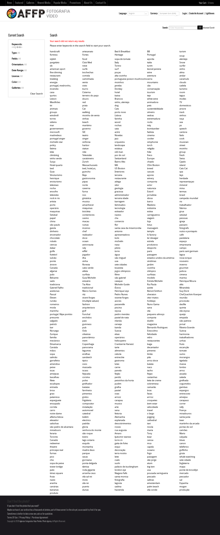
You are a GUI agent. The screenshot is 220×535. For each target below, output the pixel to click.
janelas (118, 86)
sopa (52, 354)
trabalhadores (186, 337)
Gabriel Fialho (57, 288)
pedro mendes (122, 314)
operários (119, 337)
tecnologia (120, 208)
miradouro (55, 430)
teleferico (184, 447)
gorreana (87, 460)
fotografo (184, 228)
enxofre (54, 192)
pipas (85, 182)
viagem (150, 218)
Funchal (86, 314)
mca (149, 443)
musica (86, 202)
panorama (87, 347)
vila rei (85, 483)
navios (118, 215)
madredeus (56, 135)
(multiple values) (90, 301)
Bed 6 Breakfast (122, 52)
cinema (151, 135)
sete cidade (185, 460)
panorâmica (88, 337)
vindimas (151, 261)
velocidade (152, 407)
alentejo (183, 59)
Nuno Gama (153, 304)
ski (51, 66)
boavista (119, 268)
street (182, 145)
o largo (150, 414)
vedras (150, 116)
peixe (52, 367)
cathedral (152, 420)
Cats (117, 109)
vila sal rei (87, 477)
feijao (150, 374)
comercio (119, 221)
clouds (182, 82)
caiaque (119, 281)
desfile (182, 304)
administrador (122, 195)
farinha (118, 119)
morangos (184, 357)
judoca (182, 271)
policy (53, 145)
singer (85, 139)
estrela (150, 241)
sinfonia (86, 142)
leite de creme (154, 381)
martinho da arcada (189, 424)
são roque (87, 433)
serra (149, 79)
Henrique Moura (187, 281)
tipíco (85, 361)
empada (183, 318)
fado (181, 135)
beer (181, 420)
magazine (152, 324)
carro (52, 410)
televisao (54, 185)
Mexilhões (55, 102)
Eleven (53, 298)
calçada (183, 437)
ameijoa (183, 397)
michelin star (56, 142)
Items (211, 3)
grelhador (87, 384)
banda (118, 328)
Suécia (182, 331)
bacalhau (54, 377)
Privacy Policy (24, 517)
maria (150, 430)
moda (53, 308)
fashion (86, 304)
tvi (51, 106)
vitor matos (152, 298)
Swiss (182, 159)
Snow (182, 63)
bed (52, 168)
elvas (117, 334)
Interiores (119, 172)
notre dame (56, 414)
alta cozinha (121, 76)
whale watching (187, 457)
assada (182, 374)
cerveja (118, 324)
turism (182, 52)
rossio (118, 427)
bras (149, 390)
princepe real (56, 450)
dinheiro (54, 231)
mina (182, 188)
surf (117, 69)
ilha (84, 258)
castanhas (152, 377)
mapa (182, 467)
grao (52, 394)
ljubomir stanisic (123, 437)
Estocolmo (152, 331)
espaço (183, 241)
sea (181, 122)
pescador (184, 477)
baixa (117, 96)
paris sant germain (188, 251)
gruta (182, 453)
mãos (53, 351)
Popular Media (60, 3)
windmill (54, 116)
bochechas (87, 72)
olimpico (151, 271)
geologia (119, 188)
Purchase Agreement (40, 517)
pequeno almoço (156, 314)
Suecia (118, 331)
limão (150, 354)
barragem (120, 202)
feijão (117, 374)
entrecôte (119, 357)
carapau (119, 400)
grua (181, 212)
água (117, 255)
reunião (183, 298)
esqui (117, 447)
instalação (87, 407)
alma (181, 72)
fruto (181, 344)
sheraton (151, 294)
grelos (85, 397)
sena (117, 410)
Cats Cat (183, 168)
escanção (184, 347)
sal (180, 480)
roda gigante (88, 470)
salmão (53, 357)
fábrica (182, 208)
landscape (120, 145)
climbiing (54, 155)
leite (117, 457)
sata (117, 129)
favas (149, 394)
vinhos (182, 116)
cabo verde (88, 268)
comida (86, 76)
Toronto (54, 437)
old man (119, 152)
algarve (53, 271)
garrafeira (55, 361)
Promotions (75, 3)
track (181, 112)
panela (118, 371)
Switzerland (120, 159)
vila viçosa (184, 311)
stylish (53, 59)
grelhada (183, 381)
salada (182, 377)
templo (150, 231)
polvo (85, 381)
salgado (54, 321)
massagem (152, 228)
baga (149, 344)
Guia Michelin (89, 278)
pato (52, 470)
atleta (85, 271)
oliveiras (86, 334)
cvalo (117, 460)
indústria (151, 208)
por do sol (120, 155)
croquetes (152, 400)
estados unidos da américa (160, 258)
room (182, 92)
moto (85, 480)
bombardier (153, 129)
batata (150, 364)
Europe (151, 159)
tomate (183, 351)
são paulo (55, 225)
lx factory (151, 235)
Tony (149, 433)
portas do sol (186, 427)
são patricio (185, 321)
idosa (150, 198)
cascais (150, 172)
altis (181, 285)
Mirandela (184, 288)
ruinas (85, 225)
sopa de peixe (57, 463)
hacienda (119, 490)
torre (117, 251)
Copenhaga (88, 344)
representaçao (186, 182)
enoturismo (56, 182)
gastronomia (88, 178)
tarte (117, 347)
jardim (150, 265)
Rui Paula (151, 285)
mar (52, 125)
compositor (88, 404)
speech (183, 129)
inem (84, 341)
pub (84, 328)
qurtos (53, 96)
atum (149, 463)
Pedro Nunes (121, 294)
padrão (86, 424)
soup (182, 56)
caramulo (184, 79)
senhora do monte (91, 430)
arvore (182, 109)
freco (149, 155)
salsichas (54, 424)
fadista (150, 132)
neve (84, 66)
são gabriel (120, 278)
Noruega (54, 331)
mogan (183, 487)
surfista (86, 275)
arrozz (118, 397)
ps (180, 125)
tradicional (87, 288)
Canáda (54, 347)
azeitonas (54, 291)
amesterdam (153, 483)
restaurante (120, 178)
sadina (118, 487)
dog (117, 106)
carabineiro (88, 159)
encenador (55, 235)
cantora (183, 132)
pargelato (54, 63)
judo (52, 275)
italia (149, 63)
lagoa (182, 255)
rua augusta (121, 430)
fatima (53, 149)
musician (184, 142)
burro (85, 89)
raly (84, 248)
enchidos (87, 318)
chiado (150, 162)
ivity (149, 125)
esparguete (55, 400)
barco (150, 202)
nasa (117, 245)
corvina (86, 377)
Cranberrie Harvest (124, 344)
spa (181, 172)
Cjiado (182, 162)
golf (84, 311)
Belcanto (54, 278)
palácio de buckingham (126, 467)
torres (53, 119)
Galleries (30, 3)
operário (54, 208)
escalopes (55, 384)
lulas (117, 364)
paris (149, 251)
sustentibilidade (155, 109)
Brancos (119, 99)
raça (181, 119)
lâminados (120, 205)
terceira (118, 175)
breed (150, 168)
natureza (151, 188)
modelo (151, 278)
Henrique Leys (122, 291)
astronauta (87, 245)
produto (54, 493)
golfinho (183, 450)
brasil (182, 195)
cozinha (151, 268)
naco (149, 367)
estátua (118, 149)
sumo (182, 354)
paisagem (152, 255)
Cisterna (86, 92)
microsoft (54, 132)
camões (183, 430)
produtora (152, 245)
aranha (53, 483)
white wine (152, 99)
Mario (182, 433)
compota (151, 318)
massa (182, 364)
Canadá (54, 440)
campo (182, 248)
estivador (119, 212)
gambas (183, 387)
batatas (86, 387)
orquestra (120, 142)
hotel (117, 92)
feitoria (118, 414)
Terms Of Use (12, 517)
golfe (52, 251)
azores (118, 301)
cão (149, 86)
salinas (150, 480)
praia (84, 106)
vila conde (152, 490)
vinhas (85, 119)
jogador (86, 255)
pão (149, 357)
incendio (54, 89)
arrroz (150, 397)
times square (56, 473)
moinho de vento (91, 116)
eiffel (84, 251)
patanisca (54, 397)
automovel (87, 410)
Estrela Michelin (155, 281)
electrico (86, 420)
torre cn (119, 440)
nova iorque (185, 258)
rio (180, 202)
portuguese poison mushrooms (131, 79)
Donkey (118, 89)
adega (118, 182)
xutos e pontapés (188, 231)
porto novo (120, 112)
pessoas (183, 218)
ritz (83, 294)
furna (85, 192)
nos (84, 195)
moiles (182, 99)
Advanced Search (208, 28)
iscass (85, 371)
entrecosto (184, 394)
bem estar (152, 404)
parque (86, 453)
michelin (119, 241)
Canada (54, 268)
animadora (152, 102)
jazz (116, 139)
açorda (150, 59)
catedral (86, 414)
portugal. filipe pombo (61, 314)
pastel (118, 390)
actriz (117, 132)
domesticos (185, 106)
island (182, 165)
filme (117, 275)
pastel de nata (122, 318)
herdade (183, 178)
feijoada (86, 374)
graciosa (119, 192)
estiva (150, 212)
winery (150, 178)
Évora (118, 288)
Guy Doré (184, 291)
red (84, 102)
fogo (149, 453)
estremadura (153, 119)
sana (149, 308)
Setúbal (53, 215)
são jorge (151, 460)
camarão (151, 387)
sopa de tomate (122, 59)
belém (85, 417)
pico (52, 457)
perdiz (118, 377)
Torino (118, 66)
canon (182, 443)
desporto (151, 248)
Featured (19, 3)
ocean (85, 241)
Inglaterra (184, 463)
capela (150, 447)
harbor (85, 145)
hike (149, 152)
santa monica (121, 477)
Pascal (53, 294)
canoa (150, 440)
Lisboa (118, 116)
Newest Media (43, 3)
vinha (85, 261)
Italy (117, 63)
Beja (84, 175)
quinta (182, 308)
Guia (52, 172)
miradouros (185, 414)
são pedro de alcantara (61, 427)
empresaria (185, 245)
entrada (54, 387)
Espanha (183, 483)
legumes (86, 351)
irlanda (118, 321)
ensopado (55, 404)
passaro (183, 225)
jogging (151, 417)
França (182, 410)
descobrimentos (123, 424)
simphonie (152, 142)
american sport (57, 69)
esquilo (86, 443)
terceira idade (121, 198)
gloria (85, 427)
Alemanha (120, 417)
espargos (184, 390)
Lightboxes (210, 13)
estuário (86, 281)
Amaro (118, 433)
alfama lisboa (56, 417)
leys (181, 175)
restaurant (55, 76)
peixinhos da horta (124, 381)
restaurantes (153, 341)
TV (180, 102)
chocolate (55, 238)
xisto (84, 86)
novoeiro (184, 261)
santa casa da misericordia (128, 228)
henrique (54, 178)
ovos (84, 364)
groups (53, 112)
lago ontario (88, 440)
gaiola (53, 228)
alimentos (120, 351)
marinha (54, 311)
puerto (85, 487)
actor (149, 185)
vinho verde (56, 159)
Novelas (119, 135)
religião (151, 149)
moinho (183, 149)
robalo (53, 241)
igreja (182, 221)
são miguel (120, 258)
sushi (117, 463)
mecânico (55, 341)
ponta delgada (89, 463)
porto (53, 205)
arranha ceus (89, 473)
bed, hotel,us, (89, 168)
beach (85, 122)
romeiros (54, 304)
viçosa (118, 311)
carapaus (184, 400)
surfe (84, 69)
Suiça (52, 162)
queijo (182, 314)
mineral (183, 185)
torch (149, 145)
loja (149, 221)
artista (53, 202)
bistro (85, 437)
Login (184, 13)
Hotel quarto (56, 165)
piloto (117, 248)
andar (182, 76)
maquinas (55, 212)
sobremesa (152, 384)
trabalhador (185, 205)
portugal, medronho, (60, 86)
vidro (149, 337)
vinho (182, 69)
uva (116, 261)
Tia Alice (86, 285)
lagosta (118, 483)
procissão (184, 301)
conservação (153, 89)
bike (52, 152)
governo (86, 129)
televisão (54, 195)
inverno (183, 265)
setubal (183, 215)
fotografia (119, 480)
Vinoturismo (56, 175)
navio (52, 480)
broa (52, 390)
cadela (182, 86)
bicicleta (86, 212)
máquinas (87, 208)
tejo (149, 96)
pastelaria (184, 238)
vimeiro (151, 112)
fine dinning (56, 72)
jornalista (151, 195)
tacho (150, 371)
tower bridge (56, 467)
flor (116, 225)
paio (84, 321)
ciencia (53, 245)
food (84, 59)
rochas (118, 125)
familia (53, 337)
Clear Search (36, 94)
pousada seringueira (157, 473)
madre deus (88, 450)
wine (149, 72)
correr (182, 404)
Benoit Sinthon (154, 291)
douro (85, 99)
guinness (86, 324)
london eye (120, 470)
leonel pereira (154, 69)
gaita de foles (121, 443)
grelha (118, 387)
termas (182, 192)
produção (184, 490)
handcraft (55, 52)
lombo (182, 367)
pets (149, 106)
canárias (54, 487)
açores (150, 175)
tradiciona (55, 285)
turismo (183, 89)
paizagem (152, 457)
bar (51, 328)
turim (150, 66)
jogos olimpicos (122, 271)
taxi (149, 424)
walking (86, 112)
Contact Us (101, 3)
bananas (54, 490)
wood (117, 122)
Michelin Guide (122, 285)
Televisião (87, 155)
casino (85, 218)
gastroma (119, 361)
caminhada (88, 79)
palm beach (153, 487)
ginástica (86, 198)
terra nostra (120, 453)
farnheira (87, 390)
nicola (150, 427)
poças (118, 72)
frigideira (86, 400)
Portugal (151, 55)
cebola (118, 354)
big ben (151, 467)
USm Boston (153, 165)
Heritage (119, 55)
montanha (87, 447)
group (182, 152)
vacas (85, 457)
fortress (54, 55)
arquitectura (88, 308)
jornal (182, 324)
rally (181, 407)
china (52, 221)
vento (85, 82)
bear (149, 437)
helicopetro (120, 341)
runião (53, 301)
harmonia (184, 334)
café (181, 235)
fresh (182, 155)
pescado (151, 477)
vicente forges (122, 298)
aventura (151, 76)
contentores (88, 215)
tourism (151, 92)
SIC (84, 132)
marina (183, 278)
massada (86, 367)
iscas (52, 371)
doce (84, 238)
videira (53, 122)
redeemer (55, 443)
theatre (53, 447)
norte (85, 185)
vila (148, 311)
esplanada (120, 420)
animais (54, 109)
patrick (53, 324)
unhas (182, 341)
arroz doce (152, 361)
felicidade (152, 334)
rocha (53, 188)
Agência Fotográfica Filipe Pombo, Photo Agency (36, 521)
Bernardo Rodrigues (157, 328)
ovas (117, 394)
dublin (150, 321)
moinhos (119, 82)
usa (149, 470)
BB (148, 52)
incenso (86, 228)
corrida (53, 407)
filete (52, 381)
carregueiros (153, 215)
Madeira (151, 205)
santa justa (184, 417)
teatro (85, 135)
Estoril (150, 192)
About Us (88, 3)
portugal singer (57, 139)
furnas (53, 453)
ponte (53, 261)
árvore (53, 265)
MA (116, 165)
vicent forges (88, 298)
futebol (53, 255)
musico (118, 404)
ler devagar (152, 238)
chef (84, 231)
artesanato (87, 52)
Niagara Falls (121, 473)
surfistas (151, 275)
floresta (86, 265)
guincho (86, 172)
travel (150, 410)
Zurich (85, 162)
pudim (118, 384)
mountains (152, 82)
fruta (52, 477)
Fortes (85, 55)
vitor (117, 185)
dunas (85, 490)
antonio (119, 231)
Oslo (84, 331)
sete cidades (121, 265)
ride (84, 152)
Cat (84, 109)
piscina (118, 308)
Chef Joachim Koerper (190, 294)
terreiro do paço (90, 96)
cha (116, 218)
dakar (53, 248)
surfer (182, 66)
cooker (150, 139)
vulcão (53, 258)
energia (53, 82)
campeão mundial (188, 198)
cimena (183, 275)
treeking (54, 79)
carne (117, 367)
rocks (149, 122)
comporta (152, 182)
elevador (54, 420)
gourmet (183, 268)
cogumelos (185, 384)
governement (56, 129)
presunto (54, 318)
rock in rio (55, 198)
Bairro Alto (120, 162)
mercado (184, 473)
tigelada (183, 361)
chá (51, 460)
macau (85, 221)
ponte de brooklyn (188, 470)
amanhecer (88, 205)
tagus (182, 96)
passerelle (120, 304)
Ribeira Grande (187, 328)
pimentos (87, 394)
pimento (151, 351)
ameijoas (54, 374)
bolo (117, 238)
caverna (86, 188)
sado (52, 281)
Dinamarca (55, 344)
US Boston (120, 168)
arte (117, 407)
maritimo (87, 125)
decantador (153, 347)
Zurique (54, 334)
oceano (151, 450)
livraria (53, 433)
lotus (149, 225)
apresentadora (122, 235)
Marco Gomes (89, 291)
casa (52, 92)
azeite (150, 288)
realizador (87, 235)
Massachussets (89, 165)
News (9, 3)
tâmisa (85, 467)
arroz (182, 371)
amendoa (55, 364)
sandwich (87, 357)
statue (85, 149)
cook (181, 139)
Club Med (87, 63)
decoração (120, 450)
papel (53, 218)
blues (182, 440)
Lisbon (53, 99)
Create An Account (196, 13)
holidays (151, 301)
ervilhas (86, 354)
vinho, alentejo (122, 102)
